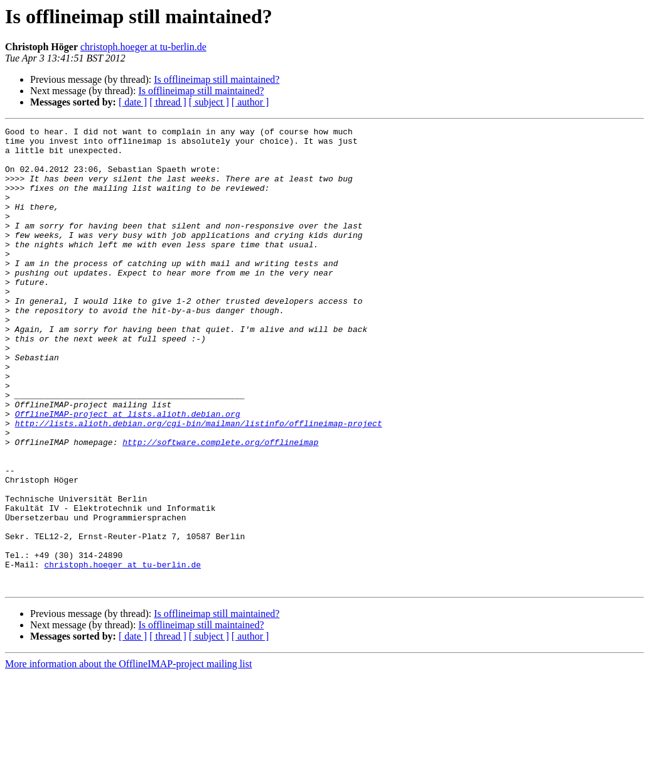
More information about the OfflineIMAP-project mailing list (128, 756)
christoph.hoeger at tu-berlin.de (143, 46)
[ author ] (250, 102)
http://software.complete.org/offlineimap (220, 506)
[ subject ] (209, 102)
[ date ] (133, 102)
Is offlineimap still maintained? (216, 79)
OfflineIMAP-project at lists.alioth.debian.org (127, 472)
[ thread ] (167, 102)
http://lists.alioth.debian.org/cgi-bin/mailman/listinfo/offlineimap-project (198, 483)
